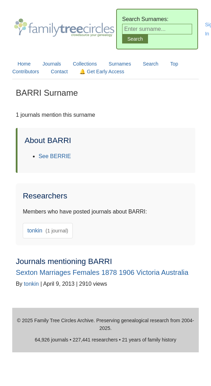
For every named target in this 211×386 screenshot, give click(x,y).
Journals (51, 64)
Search (150, 64)
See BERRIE (54, 156)
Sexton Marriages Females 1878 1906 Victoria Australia (102, 272)
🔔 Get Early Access (101, 71)
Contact (59, 71)
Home (23, 64)
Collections (85, 64)
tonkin (47, 230)
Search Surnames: (145, 19)
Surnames (120, 64)
